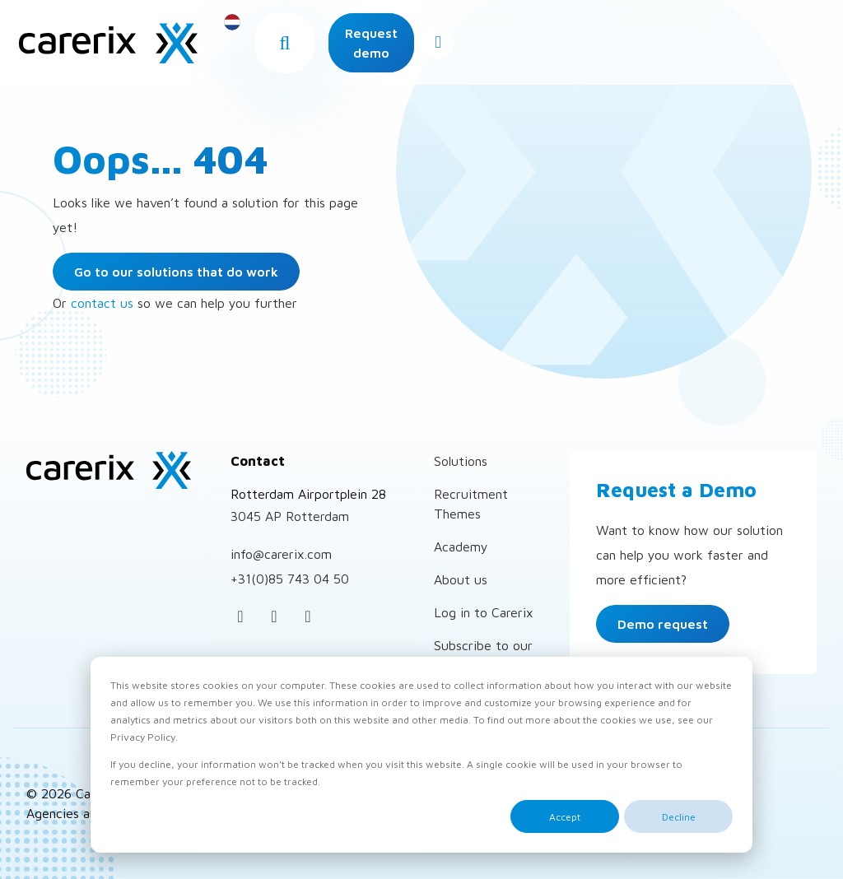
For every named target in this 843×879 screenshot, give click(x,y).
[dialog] (421, 755)
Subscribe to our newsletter (483, 655)
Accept (564, 817)
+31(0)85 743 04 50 (290, 578)
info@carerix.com (281, 553)
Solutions (460, 460)
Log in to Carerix (483, 612)
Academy (461, 546)
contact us (102, 302)
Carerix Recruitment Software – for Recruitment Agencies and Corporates (119, 46)
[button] (452, 46)
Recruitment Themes (471, 503)
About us (460, 579)
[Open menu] (800, 46)
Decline (679, 817)
